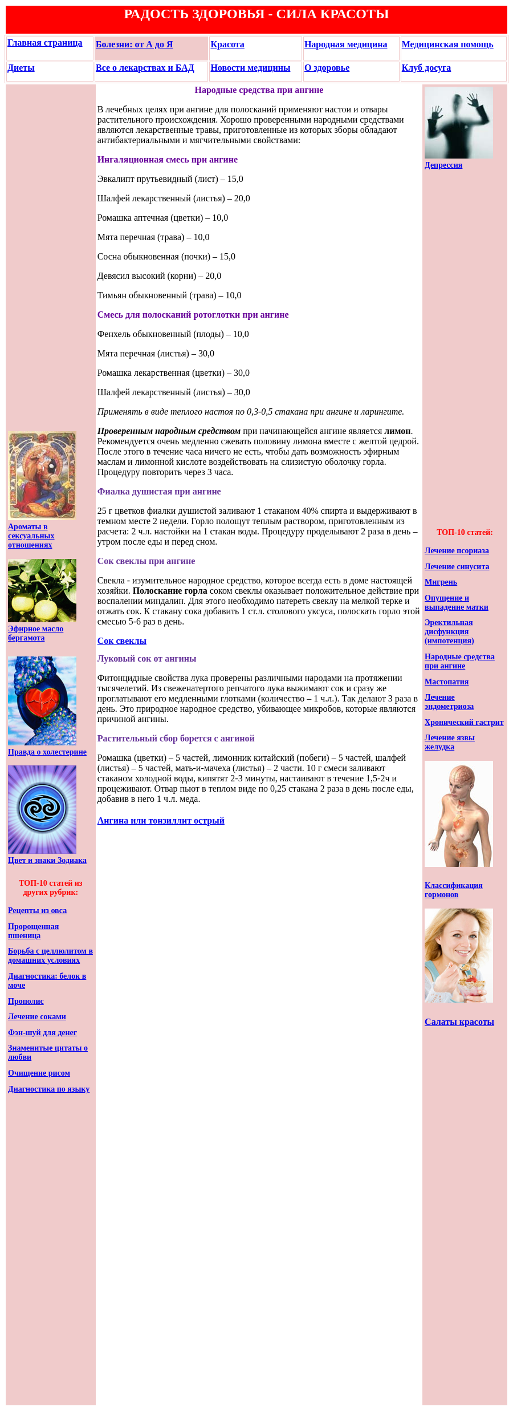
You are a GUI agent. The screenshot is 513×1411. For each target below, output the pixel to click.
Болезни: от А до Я (134, 44)
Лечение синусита (457, 566)
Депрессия (443, 165)
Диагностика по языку (48, 1089)
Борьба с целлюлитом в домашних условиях (50, 955)
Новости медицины (250, 67)
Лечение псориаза (457, 550)
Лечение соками (37, 1016)
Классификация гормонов (454, 890)
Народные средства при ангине (460, 661)
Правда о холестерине (47, 752)
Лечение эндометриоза (449, 702)
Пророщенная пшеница (33, 931)
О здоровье (326, 67)
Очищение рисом (39, 1073)
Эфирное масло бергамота (35, 633)
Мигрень (441, 582)
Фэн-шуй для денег (42, 1032)
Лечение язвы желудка (450, 742)
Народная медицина (346, 44)
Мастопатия (447, 682)
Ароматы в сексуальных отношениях (31, 535)
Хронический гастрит (464, 722)
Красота (227, 44)
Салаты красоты (459, 1022)
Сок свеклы (121, 641)
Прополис (26, 1001)
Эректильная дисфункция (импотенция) (449, 631)
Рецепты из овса (37, 910)
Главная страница (45, 42)
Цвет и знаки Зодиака (47, 860)
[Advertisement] (42, 258)
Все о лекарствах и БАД (145, 67)
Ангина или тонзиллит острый (161, 820)
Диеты (21, 67)
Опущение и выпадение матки (456, 602)
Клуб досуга (426, 67)
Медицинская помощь (448, 44)
